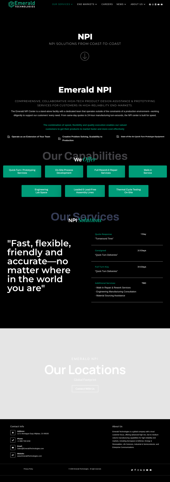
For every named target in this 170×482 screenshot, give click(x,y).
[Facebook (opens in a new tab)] (150, 4)
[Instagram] (138, 470)
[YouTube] (147, 470)
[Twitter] (132, 470)
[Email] (150, 470)
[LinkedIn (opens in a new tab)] (155, 4)
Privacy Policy (28, 469)
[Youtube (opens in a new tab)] (159, 4)
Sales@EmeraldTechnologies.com (30, 449)
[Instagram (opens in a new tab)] (153, 4)
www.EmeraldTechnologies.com (29, 456)
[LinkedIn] (141, 470)
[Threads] (144, 470)
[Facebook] (135, 470)
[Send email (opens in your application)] (162, 4)
